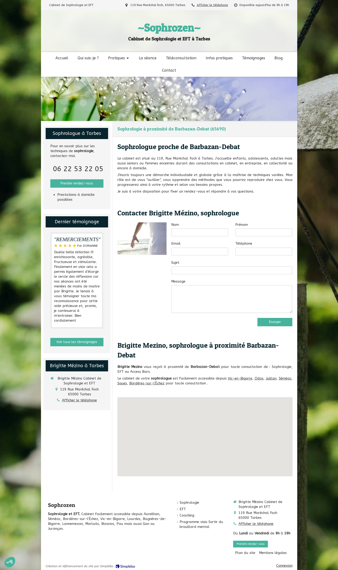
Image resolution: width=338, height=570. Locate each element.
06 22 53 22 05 (78, 169)
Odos (259, 378)
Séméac (285, 378)
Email (176, 243)
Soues (122, 383)
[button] (9, 562)
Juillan (271, 378)
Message (178, 281)
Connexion (284, 565)
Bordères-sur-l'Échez (146, 383)
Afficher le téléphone (212, 5)
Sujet (175, 262)
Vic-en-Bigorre (240, 378)
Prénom (241, 225)
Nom (175, 225)
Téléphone (243, 243)
